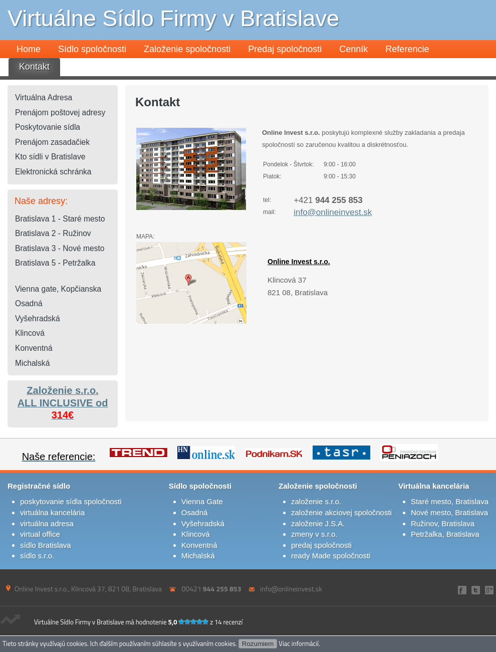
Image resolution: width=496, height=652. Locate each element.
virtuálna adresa (47, 523)
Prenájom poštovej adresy (60, 112)
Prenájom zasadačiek (52, 142)
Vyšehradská (37, 318)
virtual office (40, 534)
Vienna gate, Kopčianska (58, 289)
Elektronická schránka (53, 171)
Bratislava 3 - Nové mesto (60, 248)
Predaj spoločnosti (285, 49)
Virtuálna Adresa (43, 97)
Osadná (29, 303)
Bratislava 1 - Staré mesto (60, 218)
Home (29, 49)
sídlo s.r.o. (37, 555)
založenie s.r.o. (316, 501)
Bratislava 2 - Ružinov (53, 233)
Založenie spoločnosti (187, 49)
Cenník (353, 49)
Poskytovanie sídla (47, 127)
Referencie (407, 49)
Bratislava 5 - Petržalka (55, 263)
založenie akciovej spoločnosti (341, 512)
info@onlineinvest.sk (333, 212)
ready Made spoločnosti (330, 555)
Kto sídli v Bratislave (50, 156)
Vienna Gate (202, 501)
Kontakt (34, 67)
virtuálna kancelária (52, 512)
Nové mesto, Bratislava (449, 512)
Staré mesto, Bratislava (449, 501)
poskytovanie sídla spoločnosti (71, 501)
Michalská (32, 363)
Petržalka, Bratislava (445, 534)
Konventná (34, 348)
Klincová (30, 333)
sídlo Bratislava (45, 545)
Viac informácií (299, 643)
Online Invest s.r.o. (299, 262)
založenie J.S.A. (318, 523)
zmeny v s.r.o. (314, 534)
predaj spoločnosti (321, 545)
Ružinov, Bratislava (442, 523)
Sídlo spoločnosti (92, 49)
